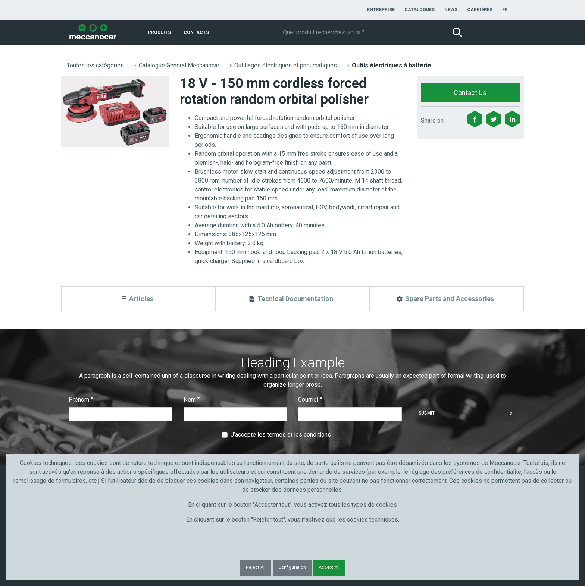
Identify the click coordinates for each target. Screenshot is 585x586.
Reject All (256, 567)
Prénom (81, 399)
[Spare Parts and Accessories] (447, 298)
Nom (192, 399)
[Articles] (138, 298)
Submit (427, 413)
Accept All (329, 567)
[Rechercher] (362, 32)
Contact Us (470, 92)
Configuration (292, 567)
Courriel (310, 399)
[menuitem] (381, 10)
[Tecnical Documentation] (292, 298)
